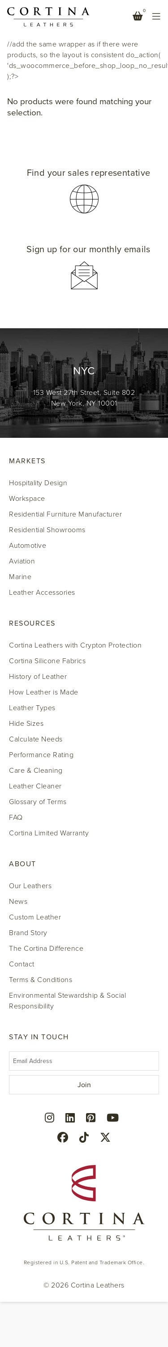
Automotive (27, 545)
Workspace (27, 498)
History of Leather (38, 676)
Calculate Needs (36, 739)
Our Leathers (30, 885)
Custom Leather (35, 917)
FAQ (16, 817)
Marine (20, 576)
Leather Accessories (42, 592)
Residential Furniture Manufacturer (65, 514)
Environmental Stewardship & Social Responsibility (67, 1001)
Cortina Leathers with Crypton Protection (75, 645)
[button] (84, 191)
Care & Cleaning (36, 770)
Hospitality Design (38, 483)
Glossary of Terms (38, 801)
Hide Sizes (26, 723)
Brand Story (28, 932)
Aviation (22, 561)
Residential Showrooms (47, 529)
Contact (21, 964)
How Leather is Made (43, 692)
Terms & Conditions (40, 979)
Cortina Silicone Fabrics (47, 661)
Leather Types (32, 707)
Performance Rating (41, 754)
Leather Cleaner (35, 786)
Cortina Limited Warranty (49, 833)
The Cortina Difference (46, 948)
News (18, 901)
